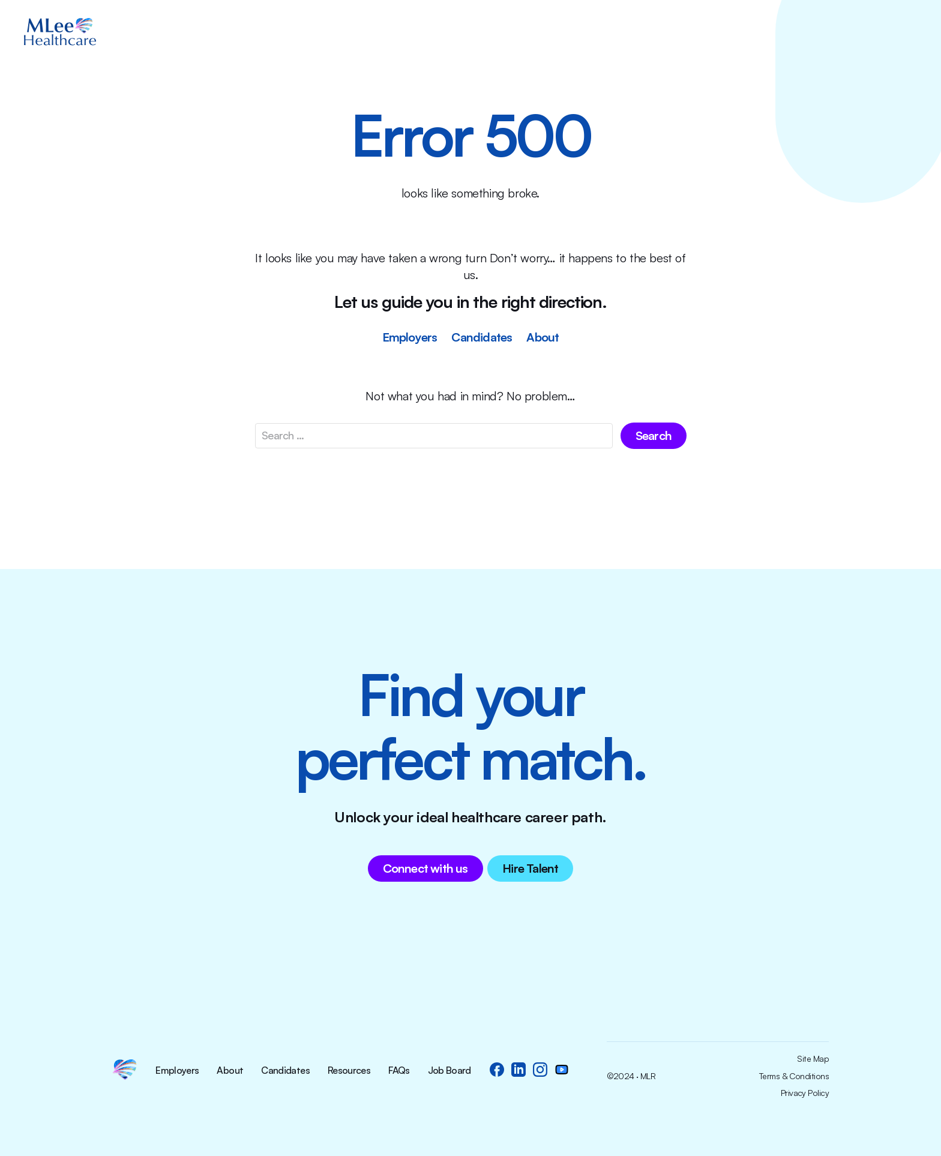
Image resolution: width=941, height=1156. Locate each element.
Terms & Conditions (794, 1076)
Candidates (481, 337)
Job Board (449, 1070)
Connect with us (425, 868)
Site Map (813, 1059)
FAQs (398, 1070)
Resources (349, 1070)
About (542, 337)
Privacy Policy (805, 1093)
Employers (409, 337)
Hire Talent (530, 868)
